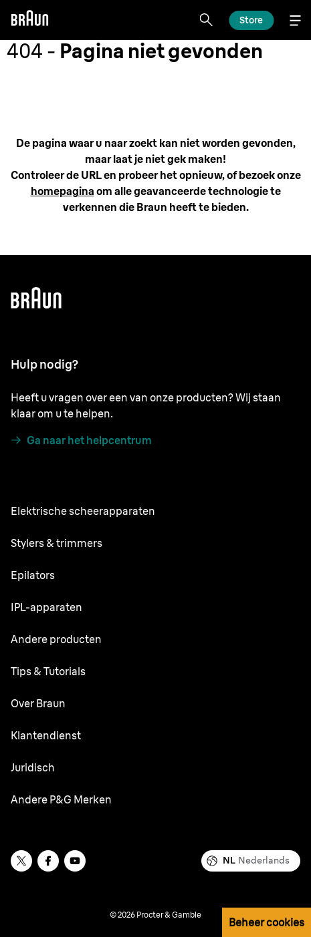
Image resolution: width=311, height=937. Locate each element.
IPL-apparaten (46, 607)
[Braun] (29, 20)
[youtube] (75, 861)
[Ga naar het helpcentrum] (81, 440)
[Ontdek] (251, 20)
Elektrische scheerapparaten (83, 511)
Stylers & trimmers (56, 543)
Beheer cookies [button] (266, 922)
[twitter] (21, 861)
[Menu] (295, 20)
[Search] (206, 20)
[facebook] (48, 861)
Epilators (33, 575)
